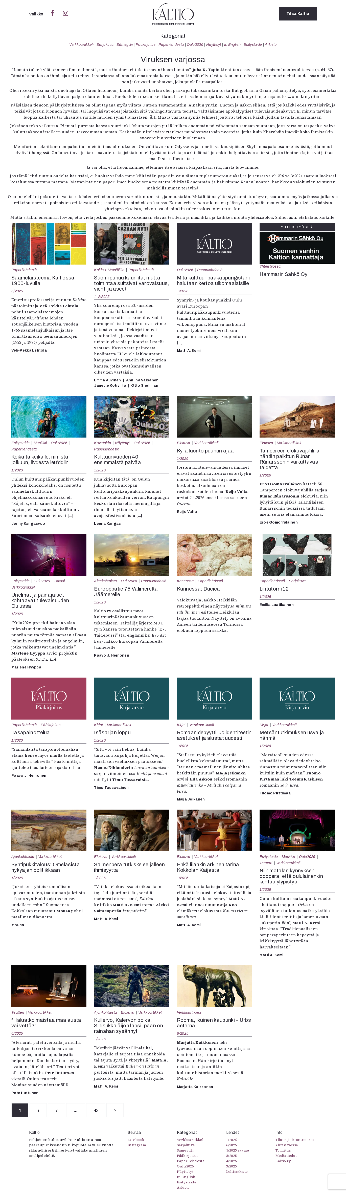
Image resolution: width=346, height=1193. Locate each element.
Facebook (136, 1139)
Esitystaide (253, 44)
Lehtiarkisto (237, 1171)
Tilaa (297, 14)
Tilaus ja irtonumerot (294, 1139)
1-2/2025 (101, 297)
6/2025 (17, 1033)
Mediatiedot (286, 1155)
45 (97, 1110)
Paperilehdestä (171, 44)
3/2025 (231, 1166)
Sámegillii (125, 44)
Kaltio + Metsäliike (109, 270)
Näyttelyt (213, 44)
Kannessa (185, 581)
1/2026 (183, 291)
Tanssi (59, 581)
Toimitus (283, 1150)
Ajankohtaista (105, 581)
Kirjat (98, 725)
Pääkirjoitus (145, 44)
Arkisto (270, 44)
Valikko (36, 14)
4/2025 (231, 1161)
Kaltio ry (283, 1161)
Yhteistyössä (270, 266)
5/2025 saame (237, 1150)
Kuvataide (102, 443)
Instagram (137, 1145)
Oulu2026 (195, 44)
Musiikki (40, 443)
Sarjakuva (105, 44)
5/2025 (17, 291)
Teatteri (266, 863)
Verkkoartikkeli (81, 44)
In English (232, 44)
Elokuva (183, 443)
